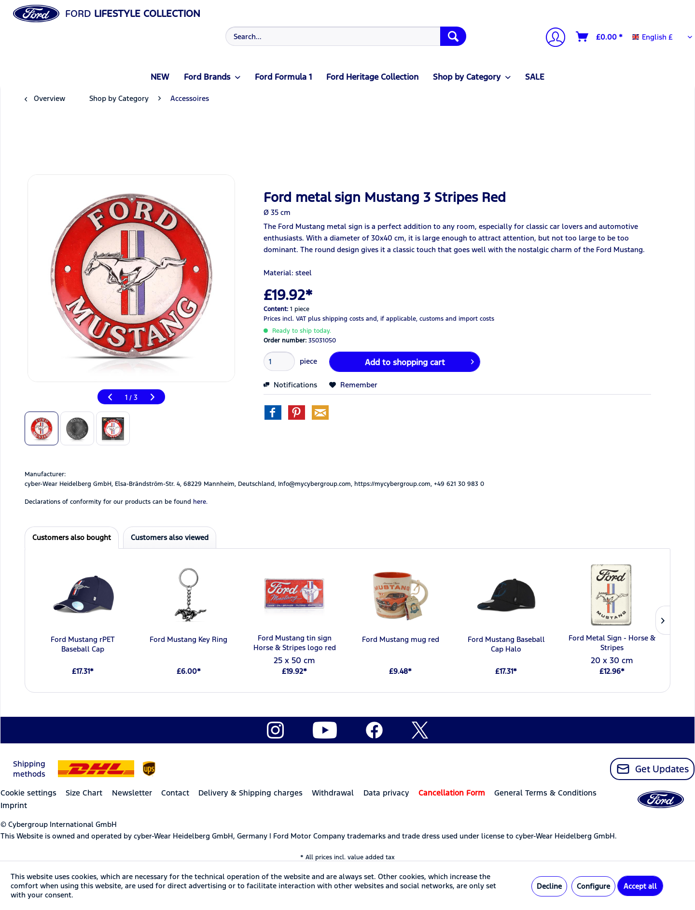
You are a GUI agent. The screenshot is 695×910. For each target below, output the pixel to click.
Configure (593, 886)
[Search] (453, 36)
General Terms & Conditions (545, 793)
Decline (549, 886)
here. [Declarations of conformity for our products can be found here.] (200, 502)
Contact (175, 793)
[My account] (551, 38)
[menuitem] (344, 36)
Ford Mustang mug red (400, 639)
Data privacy (386, 793)
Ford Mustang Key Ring (188, 639)
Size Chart (84, 793)
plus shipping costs (336, 319)
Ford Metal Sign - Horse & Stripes (612, 642)
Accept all (640, 886)
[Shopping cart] (599, 36)
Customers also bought (71, 537)
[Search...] (345, 36)
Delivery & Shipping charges (250, 793)
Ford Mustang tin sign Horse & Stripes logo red (294, 642)
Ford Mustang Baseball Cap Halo (506, 644)
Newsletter (132, 793)
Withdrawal (333, 793)
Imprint (13, 805)
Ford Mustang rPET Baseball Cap (83, 644)
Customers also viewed (169, 537)
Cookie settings (28, 793)
